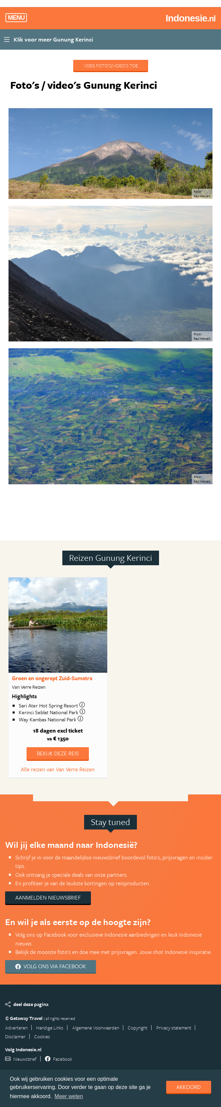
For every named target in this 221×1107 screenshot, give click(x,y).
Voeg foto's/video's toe (110, 65)
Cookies (42, 1036)
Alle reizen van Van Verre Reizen (58, 769)
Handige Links (49, 1027)
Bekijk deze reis (58, 753)
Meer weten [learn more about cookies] (68, 1096)
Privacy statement (173, 1027)
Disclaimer (15, 1036)
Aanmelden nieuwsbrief (48, 897)
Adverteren (16, 1027)
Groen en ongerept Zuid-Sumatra (52, 678)
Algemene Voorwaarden (95, 1027)
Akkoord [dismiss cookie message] (188, 1087)
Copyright (137, 1027)
